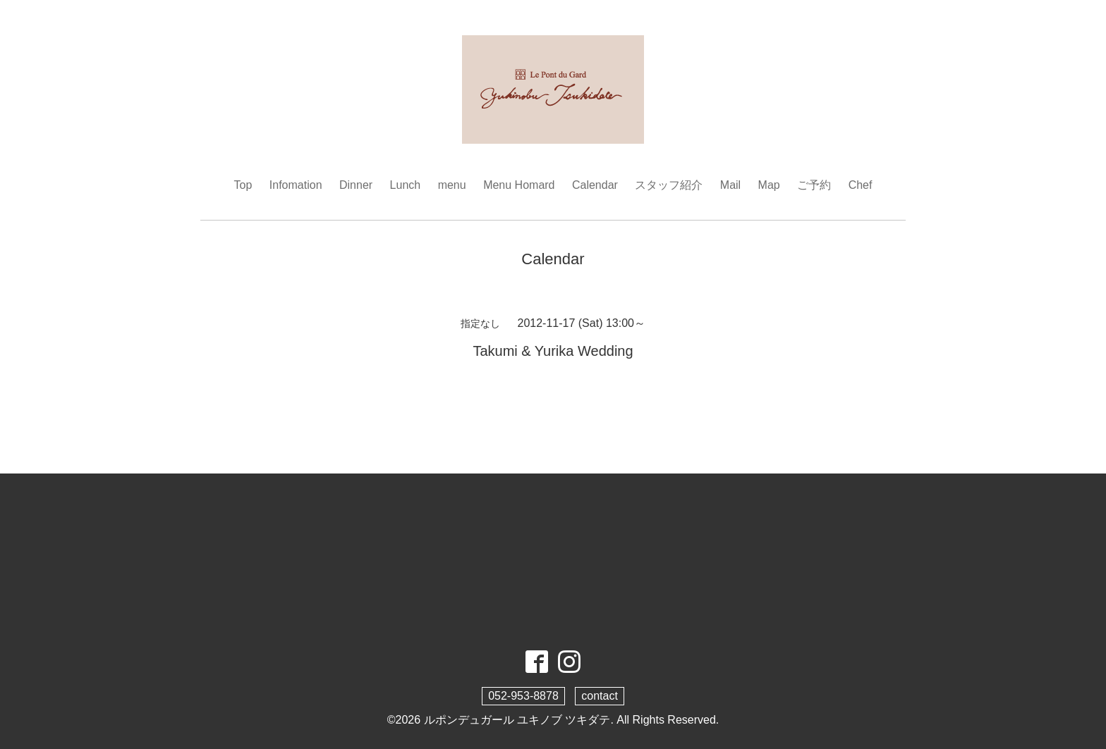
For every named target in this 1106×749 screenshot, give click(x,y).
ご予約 (814, 185)
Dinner (355, 185)
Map (769, 185)
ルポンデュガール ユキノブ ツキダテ (517, 720)
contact (599, 696)
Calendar (595, 185)
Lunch (405, 185)
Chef (861, 185)
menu (452, 185)
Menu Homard (518, 185)
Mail (730, 185)
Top (243, 185)
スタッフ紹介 (669, 185)
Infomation (295, 185)
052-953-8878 (523, 696)
